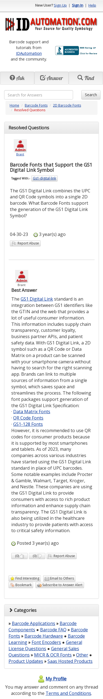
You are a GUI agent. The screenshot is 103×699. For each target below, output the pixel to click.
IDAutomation (29, 53)
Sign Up (60, 5)
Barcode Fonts (36, 105)
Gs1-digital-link (44, 178)
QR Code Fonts (28, 418)
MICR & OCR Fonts (53, 655)
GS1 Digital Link (37, 299)
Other (82, 655)
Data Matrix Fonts (31, 412)
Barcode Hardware (43, 636)
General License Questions (45, 645)
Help (92, 5)
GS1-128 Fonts (28, 424)
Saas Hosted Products (70, 661)
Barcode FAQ (53, 630)
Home (14, 105)
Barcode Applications (33, 623)
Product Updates (26, 661)
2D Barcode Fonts (67, 105)
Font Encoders (46, 642)
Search (91, 94)
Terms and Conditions (68, 693)
